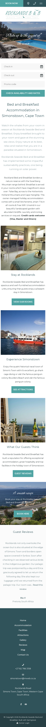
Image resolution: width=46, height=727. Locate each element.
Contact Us (23, 655)
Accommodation (23, 625)
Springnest (31, 720)
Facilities (23, 630)
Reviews (23, 645)
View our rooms (23, 302)
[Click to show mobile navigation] (42, 3)
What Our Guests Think (23, 447)
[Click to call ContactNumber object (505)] (34, 3)
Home (23, 620)
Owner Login (23, 723)
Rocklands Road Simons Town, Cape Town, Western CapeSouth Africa (23, 691)
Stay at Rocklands (23, 274)
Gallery (23, 640)
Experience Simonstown (23, 359)
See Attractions (23, 389)
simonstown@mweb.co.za (23, 678)
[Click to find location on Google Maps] (28, 3)
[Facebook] (21, 704)
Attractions (23, 635)
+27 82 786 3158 (23, 668)
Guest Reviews (23, 473)
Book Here (23, 514)
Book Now (12, 3)
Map (23, 650)
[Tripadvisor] (25, 704)
